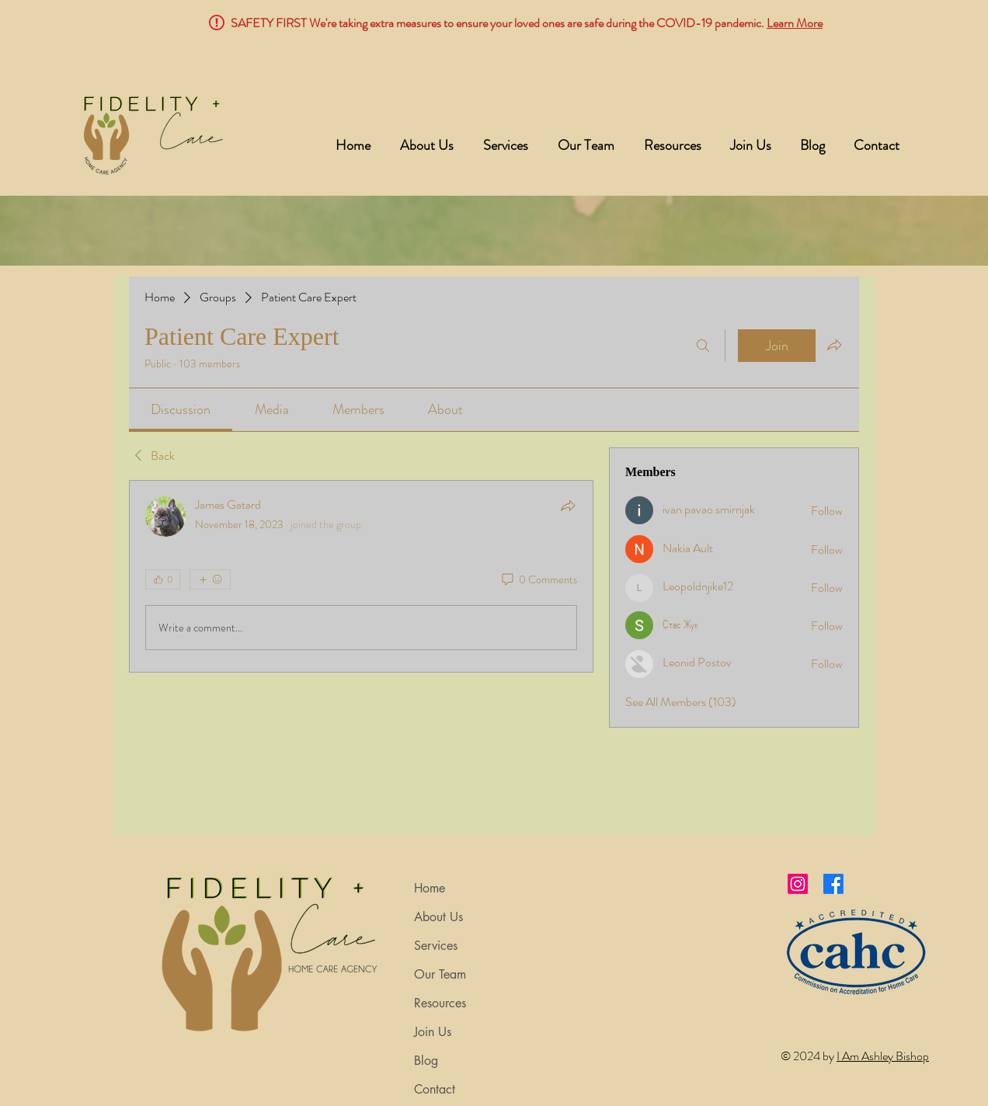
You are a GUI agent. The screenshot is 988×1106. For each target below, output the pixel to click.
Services (435, 945)
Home (429, 888)
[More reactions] (210, 579)
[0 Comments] (538, 580)
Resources (440, 1003)
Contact (434, 1089)
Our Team (440, 974)
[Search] (703, 345)
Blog (426, 1060)
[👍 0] (162, 579)
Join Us (432, 1032)
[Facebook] (833, 884)
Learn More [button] (795, 23)
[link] (180, 409)
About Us (438, 917)
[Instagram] (798, 884)
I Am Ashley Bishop (883, 1056)
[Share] (567, 505)
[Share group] (834, 345)
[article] (361, 576)
